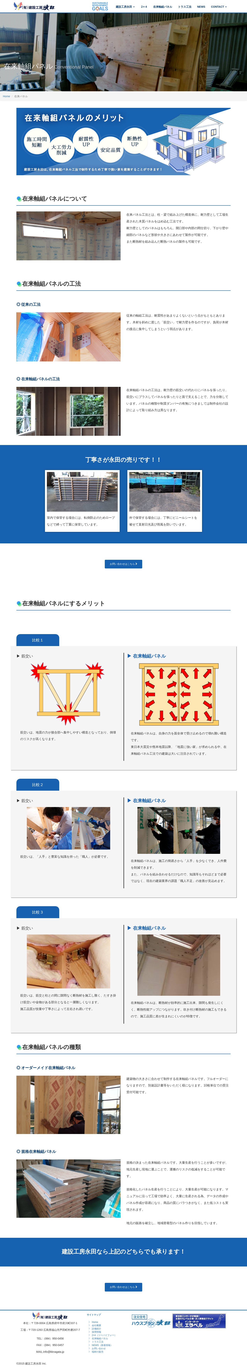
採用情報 (96, 1332)
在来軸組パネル (162, 6)
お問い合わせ (99, 1348)
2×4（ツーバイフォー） (104, 1335)
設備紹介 (96, 1328)
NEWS (201, 6)
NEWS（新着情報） (102, 1345)
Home (6, 96)
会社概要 (96, 1325)
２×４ (143, 6)
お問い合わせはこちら (123, 563)
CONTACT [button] (219, 6)
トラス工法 (184, 6)
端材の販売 (97, 1351)
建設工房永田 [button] (125, 6)
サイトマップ (94, 1314)
